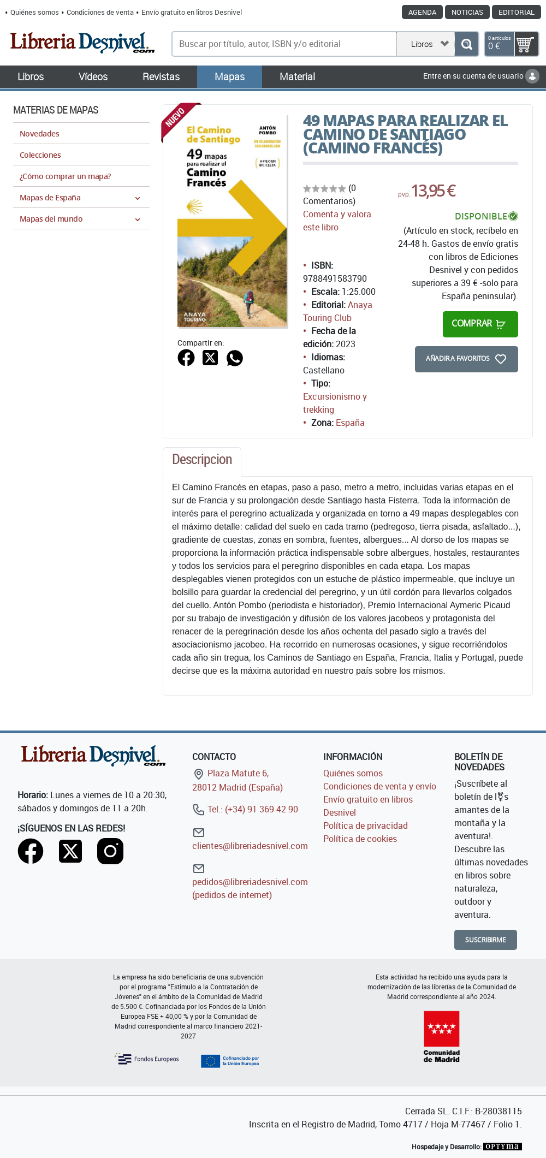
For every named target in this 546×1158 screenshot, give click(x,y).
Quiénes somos (34, 12)
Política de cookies (360, 839)
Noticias (467, 12)
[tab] (202, 462)
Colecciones (40, 155)
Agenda (422, 12)
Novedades (39, 133)
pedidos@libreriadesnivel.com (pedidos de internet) (250, 881)
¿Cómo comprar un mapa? (65, 176)
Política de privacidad (365, 825)
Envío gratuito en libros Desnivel (191, 12)
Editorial (516, 12)
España (350, 423)
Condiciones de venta (100, 12)
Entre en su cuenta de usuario (481, 75)
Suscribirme (485, 940)
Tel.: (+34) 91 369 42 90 (245, 809)
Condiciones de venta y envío (379, 786)
